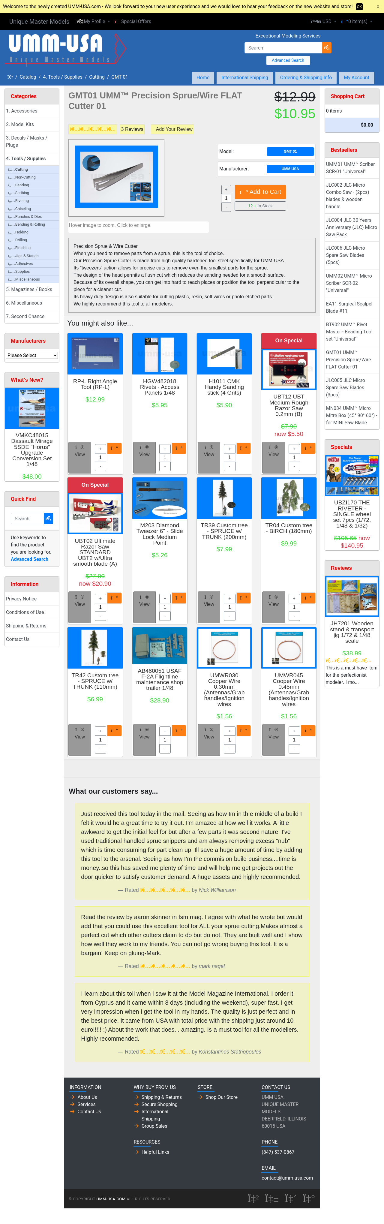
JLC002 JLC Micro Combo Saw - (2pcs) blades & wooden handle (347, 195)
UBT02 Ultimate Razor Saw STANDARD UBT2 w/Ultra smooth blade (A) (95, 552)
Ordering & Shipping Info (306, 77)
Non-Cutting (22, 177)
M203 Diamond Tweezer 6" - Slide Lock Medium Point (159, 534)
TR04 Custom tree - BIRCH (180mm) (289, 528)
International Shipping (244, 77)
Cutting (96, 77)
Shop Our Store (222, 1097)
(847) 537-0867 (278, 1152)
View (80, 451)
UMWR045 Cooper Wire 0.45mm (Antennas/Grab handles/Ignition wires (288, 689)
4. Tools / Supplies (62, 77)
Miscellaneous (24, 279)
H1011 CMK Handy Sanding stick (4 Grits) (224, 387)
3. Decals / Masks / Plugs (26, 141)
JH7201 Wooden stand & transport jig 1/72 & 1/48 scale (352, 632)
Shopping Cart (348, 96)
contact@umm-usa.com (287, 1178)
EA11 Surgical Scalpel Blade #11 (349, 307)
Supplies (19, 271)
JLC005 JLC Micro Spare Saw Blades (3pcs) (345, 387)
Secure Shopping (160, 1104)
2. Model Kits (20, 124)
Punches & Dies (25, 216)
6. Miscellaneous (24, 303)
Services (86, 1104)
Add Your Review (174, 129)
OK (359, 7)
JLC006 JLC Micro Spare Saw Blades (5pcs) (345, 255)
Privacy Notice (21, 599)
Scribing (18, 193)
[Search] (283, 47)
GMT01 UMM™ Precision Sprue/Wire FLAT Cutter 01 (348, 360)
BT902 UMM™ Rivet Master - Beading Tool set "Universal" (349, 332)
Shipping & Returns (26, 626)
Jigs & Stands (23, 256)
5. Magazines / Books (29, 289)
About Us (87, 1097)
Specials (341, 447)
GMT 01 (119, 77)
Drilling (17, 240)
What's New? (27, 380)
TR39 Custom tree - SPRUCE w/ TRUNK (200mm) (224, 531)
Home (202, 77)
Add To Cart (260, 191)
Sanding (18, 185)
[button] (93, 22)
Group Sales (154, 1126)
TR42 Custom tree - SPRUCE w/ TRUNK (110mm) (95, 681)
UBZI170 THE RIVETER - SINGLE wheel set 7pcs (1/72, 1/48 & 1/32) (352, 514)
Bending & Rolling (26, 224)
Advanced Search (288, 60)
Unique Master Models (39, 21)
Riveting (18, 200)
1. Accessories (22, 111)
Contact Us (18, 639)
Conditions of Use (25, 612)
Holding (18, 232)
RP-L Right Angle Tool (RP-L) (95, 384)
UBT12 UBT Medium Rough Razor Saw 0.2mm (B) (288, 405)
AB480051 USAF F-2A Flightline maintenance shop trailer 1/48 (159, 679)
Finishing (19, 247)
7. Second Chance (25, 316)
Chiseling (19, 208)
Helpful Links (156, 1152)
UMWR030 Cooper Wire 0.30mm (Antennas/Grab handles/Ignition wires (224, 689)
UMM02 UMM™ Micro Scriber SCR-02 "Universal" (349, 283)
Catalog (28, 77)
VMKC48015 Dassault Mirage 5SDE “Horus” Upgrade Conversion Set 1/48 (32, 449)
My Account (356, 77)
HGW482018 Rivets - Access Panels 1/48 (159, 387)
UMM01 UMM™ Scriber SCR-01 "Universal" (350, 167)
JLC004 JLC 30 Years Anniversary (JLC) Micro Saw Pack (351, 227)
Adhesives (20, 263)
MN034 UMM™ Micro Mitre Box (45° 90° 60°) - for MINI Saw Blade (351, 415)
